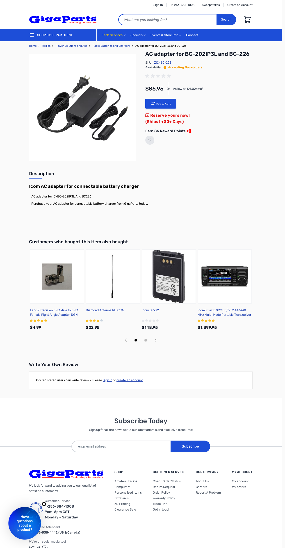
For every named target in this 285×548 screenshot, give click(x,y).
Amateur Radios (125, 481)
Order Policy (161, 493)
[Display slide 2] (146, 340)
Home (33, 45)
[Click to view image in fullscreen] (82, 107)
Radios (46, 45)
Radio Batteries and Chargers (111, 45)
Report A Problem (208, 493)
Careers (201, 487)
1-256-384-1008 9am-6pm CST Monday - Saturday (61, 511)
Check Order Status (167, 481)
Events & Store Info (164, 35)
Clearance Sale (125, 509)
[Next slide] (156, 340)
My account (240, 481)
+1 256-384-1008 (182, 5)
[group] (158, 76)
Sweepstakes (211, 5)
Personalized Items (128, 493)
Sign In (158, 5)
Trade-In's (160, 504)
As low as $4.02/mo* (188, 89)
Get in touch (161, 509)
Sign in (107, 380)
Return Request (164, 487)
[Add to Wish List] (149, 140)
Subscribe (190, 446)
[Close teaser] (44, 504)
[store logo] (63, 20)
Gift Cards (121, 498)
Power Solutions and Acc (71, 45)
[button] (25, 523)
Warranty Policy (164, 498)
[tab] (41, 174)
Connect (192, 35)
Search (226, 19)
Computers (122, 487)
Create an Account (240, 5)
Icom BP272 (150, 310)
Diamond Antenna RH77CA (105, 310)
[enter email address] (121, 446)
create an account (129, 380)
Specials (136, 35)
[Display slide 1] (136, 340)
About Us (202, 481)
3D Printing (122, 504)
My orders (239, 487)
